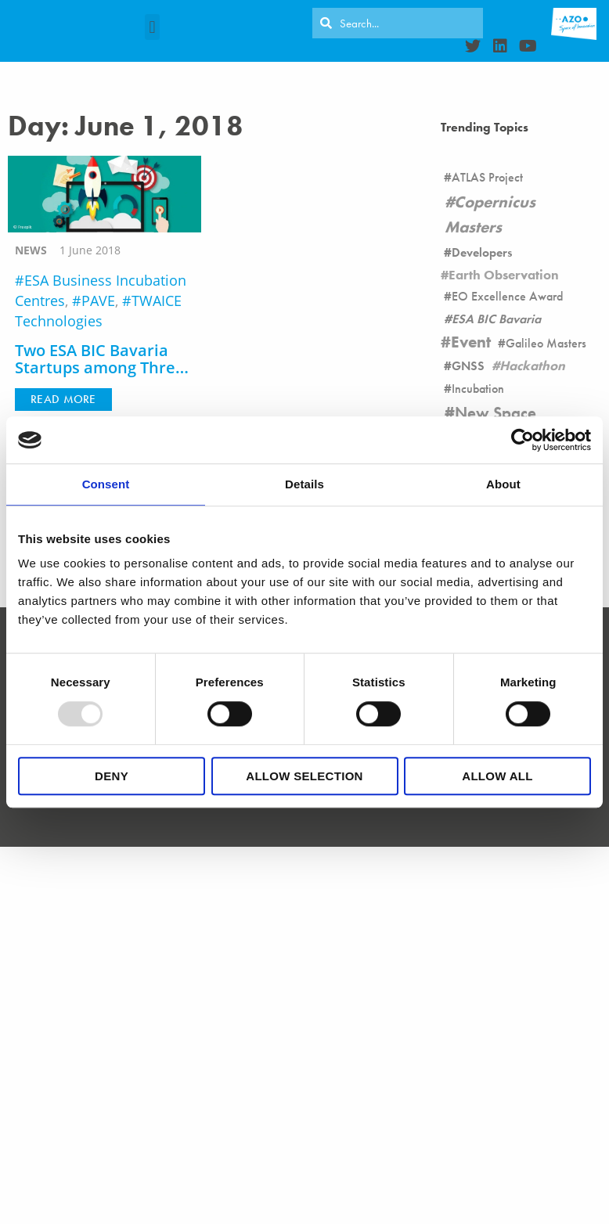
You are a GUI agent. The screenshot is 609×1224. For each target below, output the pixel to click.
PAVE (98, 300)
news (31, 250)
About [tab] (503, 484)
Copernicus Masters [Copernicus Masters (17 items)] (490, 214)
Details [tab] (304, 484)
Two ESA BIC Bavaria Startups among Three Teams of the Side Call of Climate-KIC (100, 377)
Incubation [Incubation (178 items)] (478, 388)
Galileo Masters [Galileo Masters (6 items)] (546, 343)
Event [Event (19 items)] (471, 342)
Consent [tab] (106, 484)
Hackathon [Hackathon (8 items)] (532, 365)
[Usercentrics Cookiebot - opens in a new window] (522, 440)
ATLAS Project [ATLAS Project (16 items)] (487, 177)
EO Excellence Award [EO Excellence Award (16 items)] (507, 296)
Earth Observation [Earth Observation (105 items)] (504, 274)
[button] (152, 27)
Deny (111, 776)
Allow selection (304, 776)
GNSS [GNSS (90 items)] (468, 366)
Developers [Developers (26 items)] (482, 252)
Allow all (497, 776)
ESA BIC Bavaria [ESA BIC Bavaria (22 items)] (496, 319)
